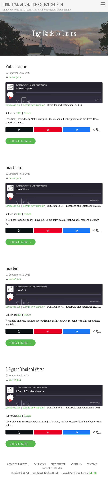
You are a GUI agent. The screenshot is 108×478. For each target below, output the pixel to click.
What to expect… (18, 464)
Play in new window (34, 105)
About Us (76, 464)
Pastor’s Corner (52, 468)
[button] (104, 4)
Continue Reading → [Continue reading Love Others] (20, 242)
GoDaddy (93, 473)
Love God (12, 268)
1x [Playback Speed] (24, 101)
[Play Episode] (10, 97)
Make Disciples (16, 66)
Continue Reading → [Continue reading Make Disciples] (20, 141)
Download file (12, 105)
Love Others (14, 167)
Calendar (40, 464)
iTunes (27, 113)
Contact (91, 464)
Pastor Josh (15, 77)
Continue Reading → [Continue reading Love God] (20, 343)
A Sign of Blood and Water (24, 369)
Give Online (58, 464)
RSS (19, 113)
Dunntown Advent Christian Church (32, 4)
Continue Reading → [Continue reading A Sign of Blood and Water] (20, 444)
